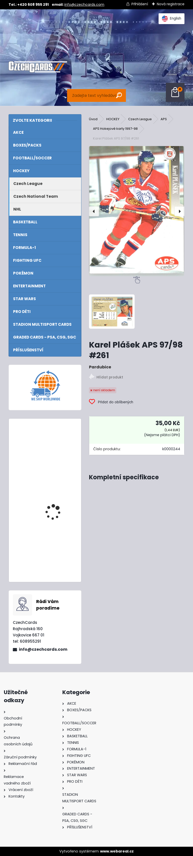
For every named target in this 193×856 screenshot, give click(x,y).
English (171, 19)
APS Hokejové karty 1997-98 (115, 128)
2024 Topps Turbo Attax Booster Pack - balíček (56, 491)
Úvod (93, 119)
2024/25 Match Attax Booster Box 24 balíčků (57, 544)
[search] (119, 95)
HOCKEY (112, 119)
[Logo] (38, 67)
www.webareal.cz (117, 851)
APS (164, 119)
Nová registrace (170, 4)
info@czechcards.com (84, 4)
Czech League (140, 119)
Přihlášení (139, 4)
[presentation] (94, 211)
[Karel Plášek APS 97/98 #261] (136, 211)
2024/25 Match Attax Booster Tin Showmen (57, 444)
